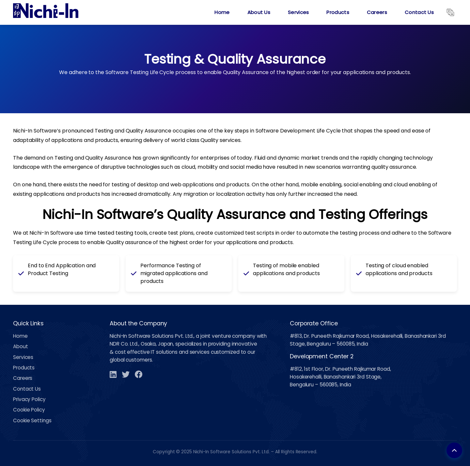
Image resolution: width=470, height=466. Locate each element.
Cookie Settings (32, 420)
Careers (377, 12)
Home (221, 12)
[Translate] (450, 12)
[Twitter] (126, 374)
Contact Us (419, 12)
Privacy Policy (29, 399)
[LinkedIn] (113, 374)
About (20, 346)
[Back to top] (454, 450)
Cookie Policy (29, 409)
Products (337, 12)
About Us (258, 12)
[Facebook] (139, 374)
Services (298, 12)
